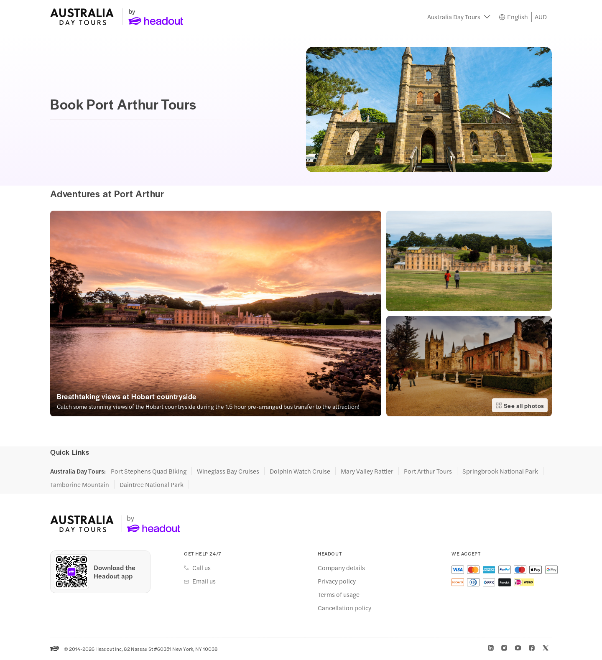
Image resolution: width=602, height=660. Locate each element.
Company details (341, 567)
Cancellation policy (344, 608)
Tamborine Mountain (79, 484)
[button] (458, 17)
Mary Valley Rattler (367, 471)
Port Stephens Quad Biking (148, 471)
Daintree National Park (152, 484)
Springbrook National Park (500, 471)
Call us (201, 567)
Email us (204, 581)
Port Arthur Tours (428, 471)
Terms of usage (339, 594)
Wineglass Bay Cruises (228, 471)
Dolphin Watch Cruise (300, 471)
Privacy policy (337, 581)
